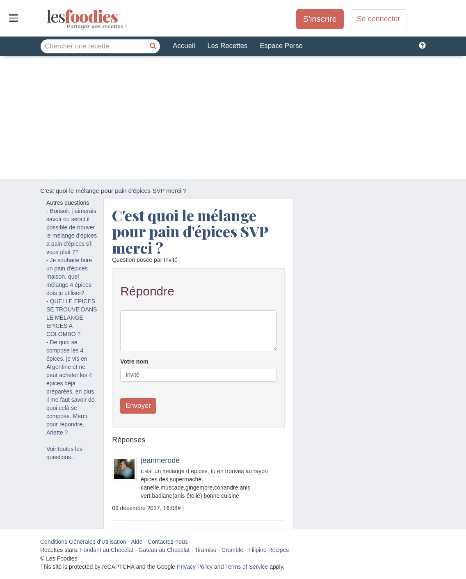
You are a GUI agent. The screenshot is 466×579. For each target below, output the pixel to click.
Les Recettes (227, 46)
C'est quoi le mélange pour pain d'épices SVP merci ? (190, 231)
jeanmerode (160, 460)
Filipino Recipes (268, 550)
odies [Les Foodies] (47, 16)
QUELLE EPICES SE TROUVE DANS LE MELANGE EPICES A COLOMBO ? (71, 317)
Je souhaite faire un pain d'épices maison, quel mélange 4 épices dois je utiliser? (69, 276)
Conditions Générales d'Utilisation (83, 541)
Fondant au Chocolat (106, 550)
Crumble (232, 550)
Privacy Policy (194, 566)
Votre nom (134, 361)
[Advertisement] (233, 117)
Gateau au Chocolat (164, 550)
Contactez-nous (168, 541)
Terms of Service (246, 566)
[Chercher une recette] (153, 46)
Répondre (147, 291)
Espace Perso (281, 46)
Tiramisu (205, 550)
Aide (136, 541)
